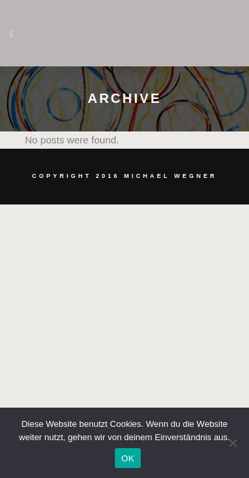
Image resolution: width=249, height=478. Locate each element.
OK (128, 458)
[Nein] (232, 442)
